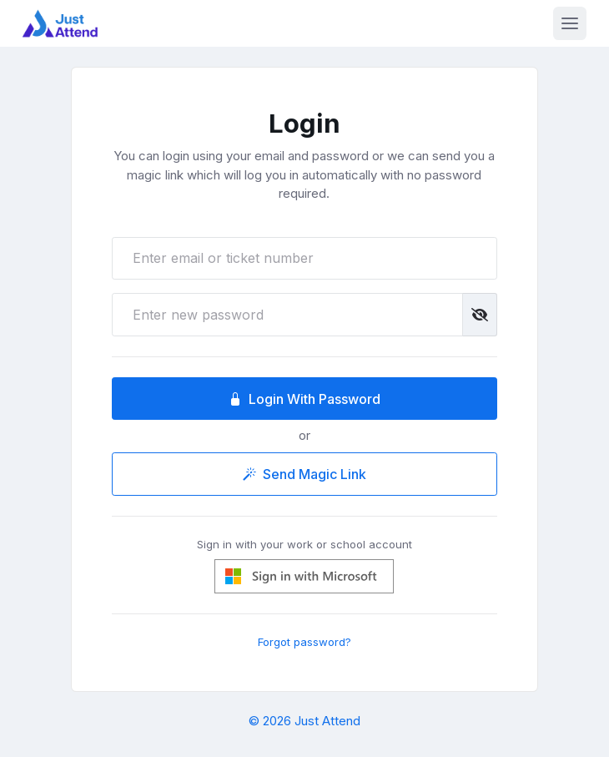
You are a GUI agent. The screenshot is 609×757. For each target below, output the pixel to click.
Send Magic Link (304, 474)
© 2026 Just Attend (304, 721)
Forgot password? (304, 641)
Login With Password (304, 399)
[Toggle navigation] (569, 23)
